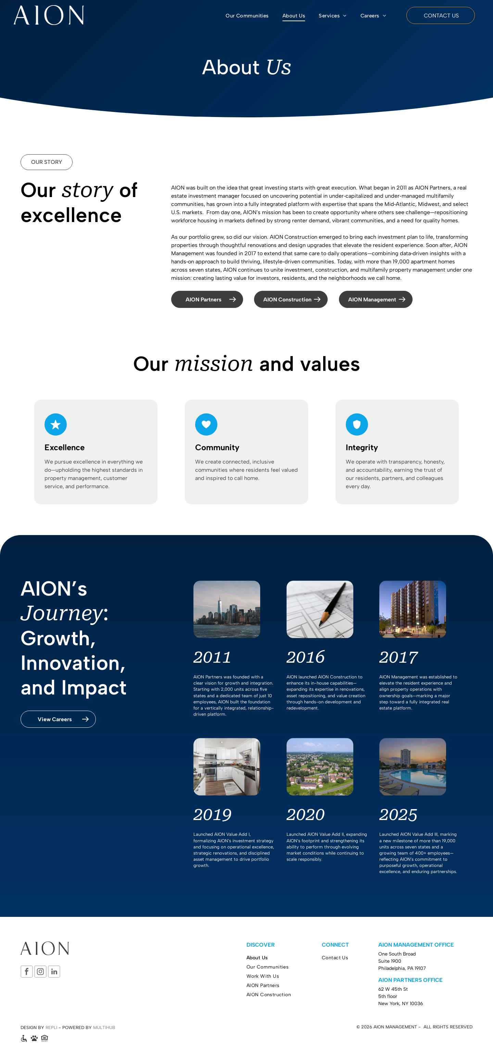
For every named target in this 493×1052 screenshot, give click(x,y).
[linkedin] (54, 972)
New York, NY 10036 (400, 1003)
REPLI (51, 1027)
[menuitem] (247, 16)
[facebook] (27, 972)
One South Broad (397, 954)
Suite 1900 (389, 961)
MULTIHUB (104, 1027)
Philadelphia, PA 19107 (402, 968)
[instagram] (40, 972)
